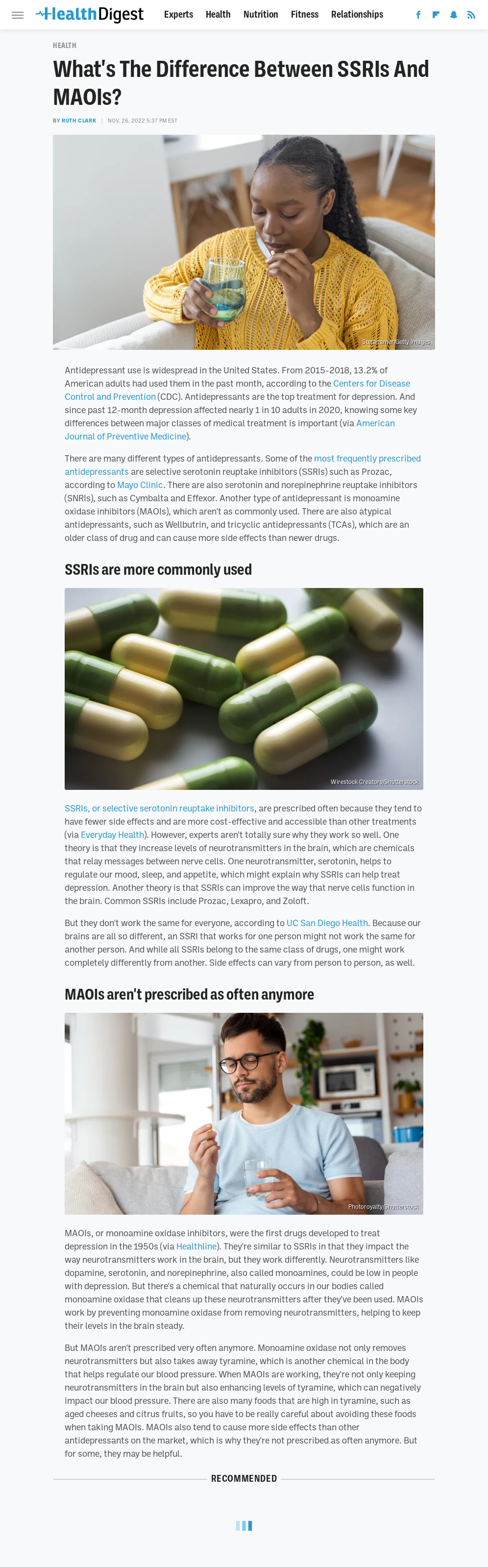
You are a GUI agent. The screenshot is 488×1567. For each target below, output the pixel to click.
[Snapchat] (454, 17)
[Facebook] (418, 17)
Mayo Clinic (140, 484)
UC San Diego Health (327, 922)
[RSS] (471, 17)
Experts (178, 14)
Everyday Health (112, 834)
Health (218, 14)
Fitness (304, 14)
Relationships (357, 14)
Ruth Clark (79, 120)
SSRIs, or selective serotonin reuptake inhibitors (159, 808)
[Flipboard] (436, 17)
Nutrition (261, 14)
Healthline (196, 1246)
